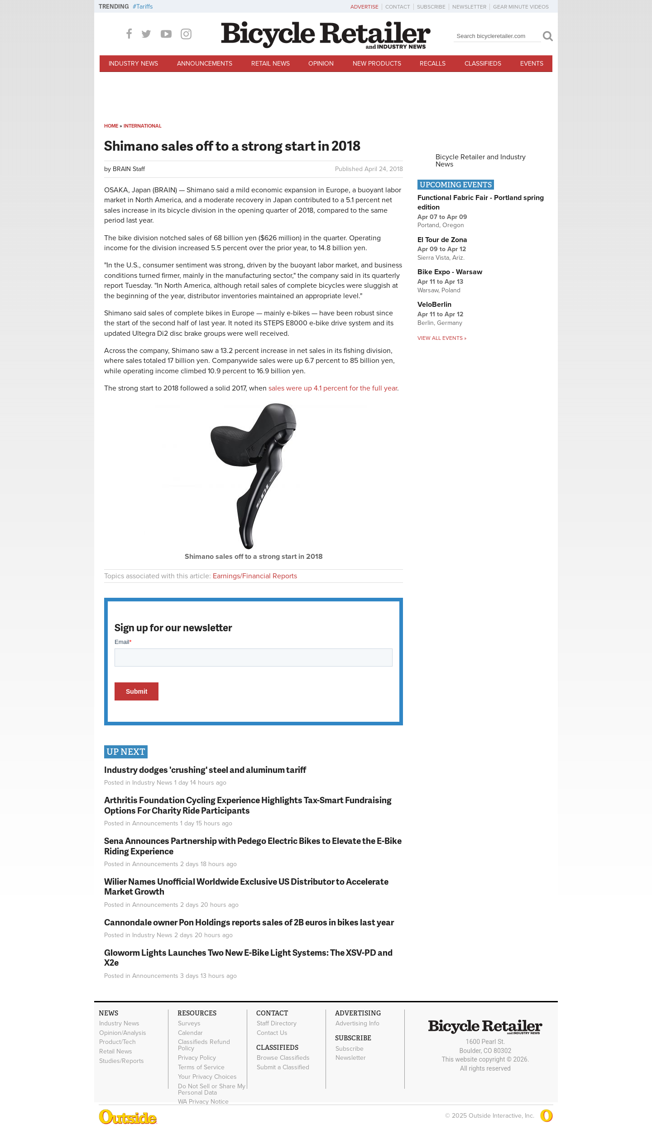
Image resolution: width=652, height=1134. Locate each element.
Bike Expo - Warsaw (449, 271)
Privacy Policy (197, 1058)
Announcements (204, 63)
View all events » (441, 338)
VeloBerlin (434, 304)
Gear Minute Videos (521, 7)
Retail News (270, 63)
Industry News (133, 63)
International (143, 126)
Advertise (364, 7)
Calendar (190, 1032)
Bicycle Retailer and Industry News (481, 160)
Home (111, 126)
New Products (377, 63)
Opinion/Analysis (122, 1032)
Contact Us (272, 1032)
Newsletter (469, 7)
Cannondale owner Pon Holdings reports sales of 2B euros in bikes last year (249, 922)
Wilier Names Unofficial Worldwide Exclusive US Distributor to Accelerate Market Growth (246, 886)
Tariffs (144, 6)
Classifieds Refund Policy (204, 1045)
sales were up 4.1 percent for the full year (332, 388)
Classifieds (483, 63)
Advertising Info (357, 1023)
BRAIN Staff (129, 169)
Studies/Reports (121, 1061)
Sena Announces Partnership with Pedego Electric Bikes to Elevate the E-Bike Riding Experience (253, 845)
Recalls (433, 63)
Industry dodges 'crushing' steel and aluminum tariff (205, 769)
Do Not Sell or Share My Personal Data (211, 1089)
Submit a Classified (283, 1067)
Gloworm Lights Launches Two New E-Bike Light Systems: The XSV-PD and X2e (248, 957)
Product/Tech (117, 1042)
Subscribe (431, 7)
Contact (397, 7)
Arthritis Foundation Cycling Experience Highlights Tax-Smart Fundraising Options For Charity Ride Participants (248, 805)
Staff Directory (277, 1023)
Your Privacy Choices (207, 1076)
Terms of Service (201, 1067)
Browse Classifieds (283, 1058)
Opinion (321, 63)
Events (531, 63)
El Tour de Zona (442, 239)
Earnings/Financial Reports (255, 576)
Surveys (189, 1023)
